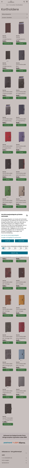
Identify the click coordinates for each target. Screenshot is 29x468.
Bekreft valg (14, 253)
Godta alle (21, 241)
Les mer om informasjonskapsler (10, 235)
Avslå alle (7, 241)
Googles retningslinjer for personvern (11, 237)
